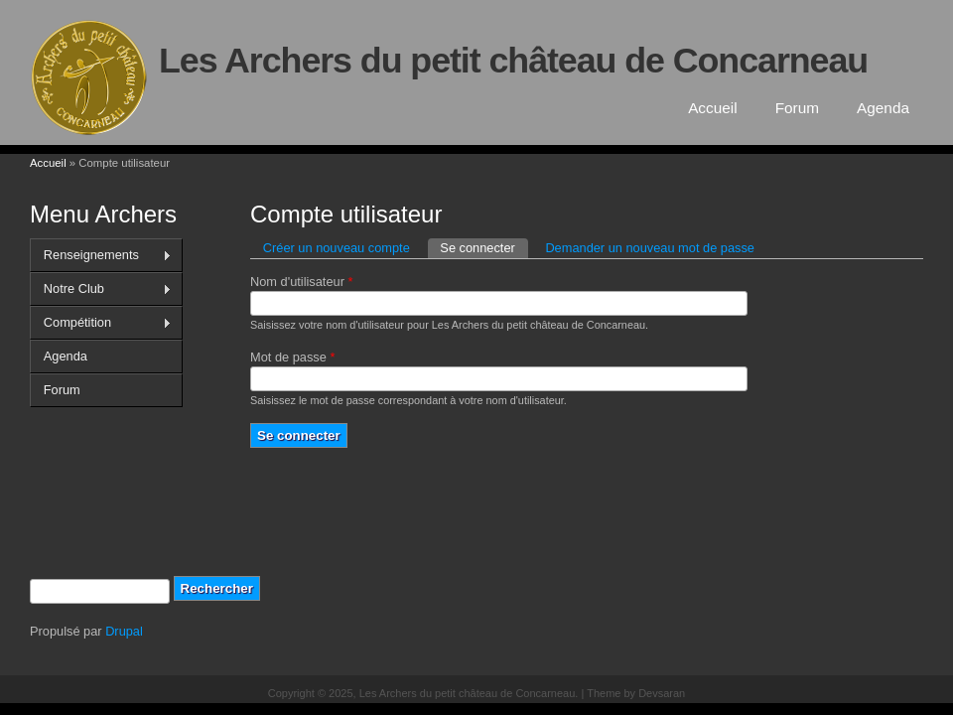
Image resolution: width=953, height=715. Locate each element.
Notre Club (101, 289)
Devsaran (661, 693)
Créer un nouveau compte (336, 247)
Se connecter (483, 246)
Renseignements (101, 255)
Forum (797, 107)
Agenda (883, 107)
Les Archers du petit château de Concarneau (513, 60)
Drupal (124, 631)
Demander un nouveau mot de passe (649, 247)
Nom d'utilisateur (301, 281)
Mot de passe (292, 357)
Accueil (713, 107)
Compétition (101, 323)
